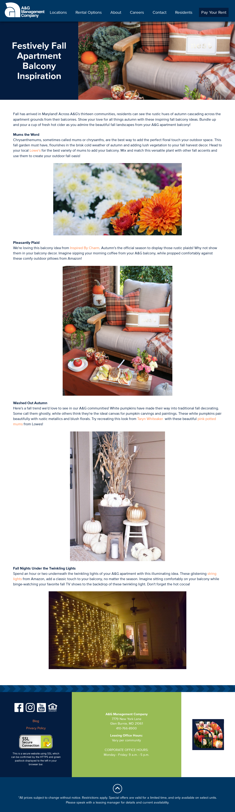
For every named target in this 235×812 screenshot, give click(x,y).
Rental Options (89, 12)
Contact (159, 12)
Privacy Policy (36, 728)
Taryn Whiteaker (150, 419)
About (115, 12)
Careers (137, 12)
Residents (183, 12)
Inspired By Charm (84, 248)
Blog (36, 721)
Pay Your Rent (213, 12)
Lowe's (35, 150)
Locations (58, 12)
